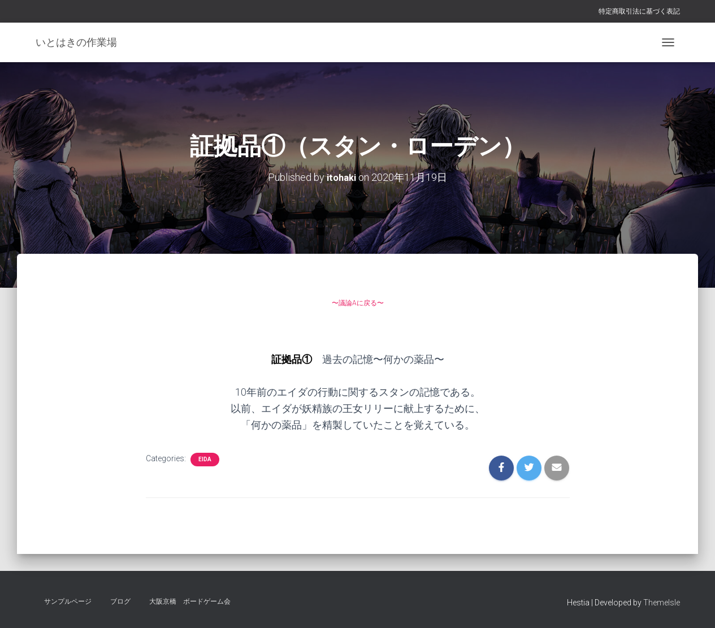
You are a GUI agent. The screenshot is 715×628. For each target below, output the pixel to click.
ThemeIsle (661, 602)
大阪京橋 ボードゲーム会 (190, 601)
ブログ (120, 601)
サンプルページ (68, 601)
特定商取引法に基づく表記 (639, 11)
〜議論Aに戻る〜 (357, 301)
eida (204, 459)
